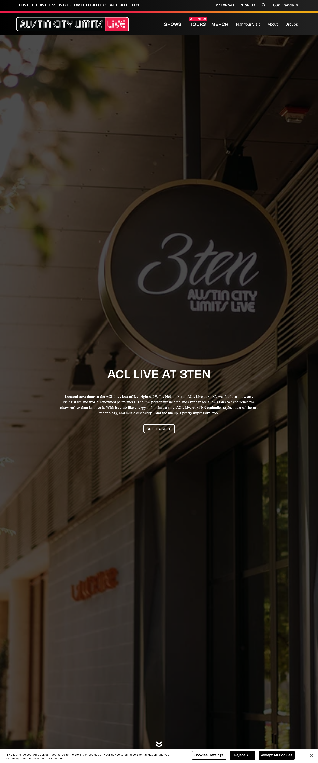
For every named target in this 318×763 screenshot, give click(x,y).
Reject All (242, 758)
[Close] (311, 758)
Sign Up (248, 5)
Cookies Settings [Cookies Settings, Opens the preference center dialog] (209, 758)
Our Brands (285, 5)
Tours (198, 25)
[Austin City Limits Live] (72, 24)
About (273, 24)
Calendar (225, 5)
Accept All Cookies (276, 758)
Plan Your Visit (248, 24)
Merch (223, 24)
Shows (172, 25)
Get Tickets (159, 429)
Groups (292, 24)
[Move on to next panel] (159, 745)
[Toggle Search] (264, 5)
